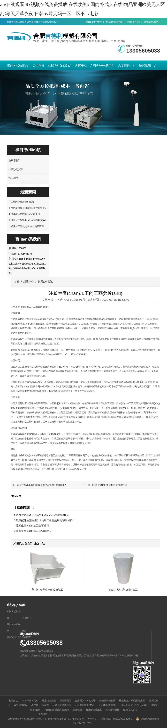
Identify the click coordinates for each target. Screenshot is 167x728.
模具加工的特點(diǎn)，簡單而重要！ (29, 226)
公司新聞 (13, 160)
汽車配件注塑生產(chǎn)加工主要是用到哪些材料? (45, 520)
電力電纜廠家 (21, 705)
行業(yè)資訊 (15, 169)
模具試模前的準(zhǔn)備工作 (25, 214)
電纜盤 (45, 705)
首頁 (16, 281)
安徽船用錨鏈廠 (94, 709)
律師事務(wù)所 (30, 700)
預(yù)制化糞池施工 (107, 705)
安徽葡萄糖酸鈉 (107, 700)
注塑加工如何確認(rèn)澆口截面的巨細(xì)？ (44, 485)
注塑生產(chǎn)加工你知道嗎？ (34, 530)
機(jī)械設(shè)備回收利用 (132, 700)
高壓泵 (34, 705)
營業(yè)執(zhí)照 (57, 718)
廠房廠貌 (145, 65)
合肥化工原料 (130, 709)
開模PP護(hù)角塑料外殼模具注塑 (109, 485)
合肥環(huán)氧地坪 (85, 700)
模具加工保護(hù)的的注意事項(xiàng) (30, 220)
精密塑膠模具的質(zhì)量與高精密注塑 (30, 208)
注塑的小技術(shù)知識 (22, 202)
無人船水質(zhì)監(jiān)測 (134, 705)
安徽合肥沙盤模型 (62, 705)
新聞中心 (81, 65)
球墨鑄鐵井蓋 (49, 700)
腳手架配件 (36, 709)
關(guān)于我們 (94, 21)
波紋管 (154, 705)
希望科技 (92, 718)
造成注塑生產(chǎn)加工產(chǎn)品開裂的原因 (42, 515)
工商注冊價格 (112, 709)
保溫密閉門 (65, 700)
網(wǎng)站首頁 (17, 65)
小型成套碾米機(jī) (84, 705)
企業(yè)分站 (133, 21)
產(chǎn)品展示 (60, 65)
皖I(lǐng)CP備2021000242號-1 (117, 718)
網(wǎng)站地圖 (114, 21)
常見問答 (13, 177)
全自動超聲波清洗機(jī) (57, 709)
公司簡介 (39, 65)
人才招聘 (124, 65)
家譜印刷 (77, 709)
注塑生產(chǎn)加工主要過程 (32, 525)
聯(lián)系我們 (151, 21)
